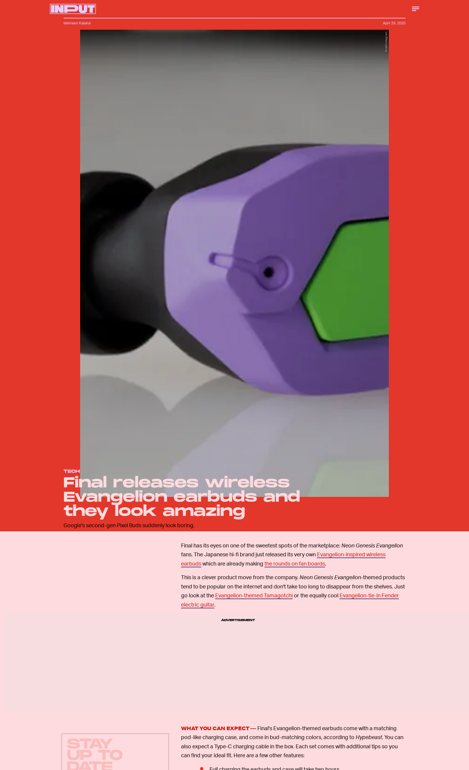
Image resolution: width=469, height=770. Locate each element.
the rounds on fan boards (294, 563)
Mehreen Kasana (77, 23)
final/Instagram (386, 42)
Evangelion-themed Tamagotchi (254, 595)
